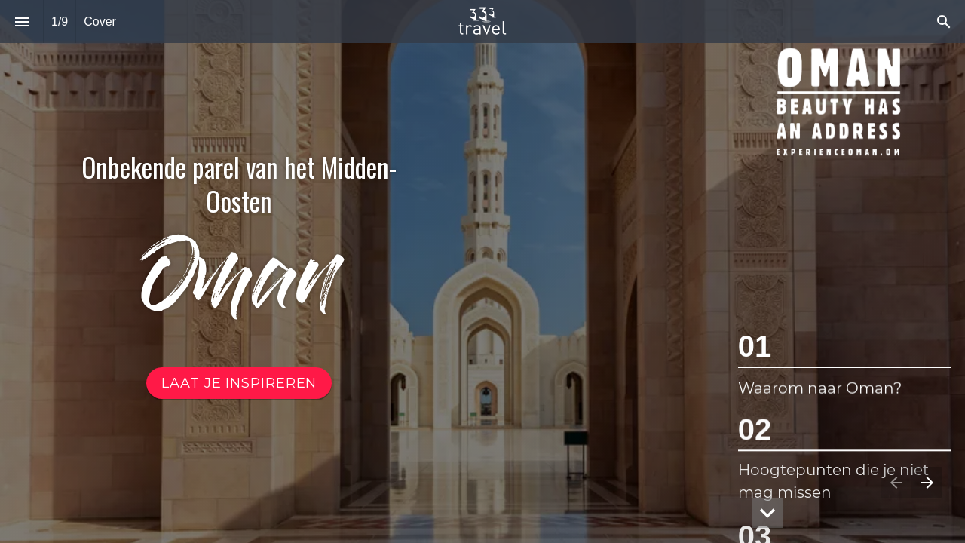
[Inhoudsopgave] (21, 21)
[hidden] (767, 513)
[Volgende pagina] (926, 482)
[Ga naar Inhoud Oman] (239, 383)
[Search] (943, 21)
